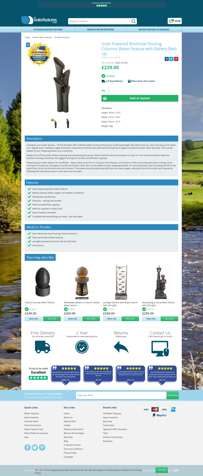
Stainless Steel (31, 421)
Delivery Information (74, 429)
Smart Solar (108, 425)
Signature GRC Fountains (115, 429)
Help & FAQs (70, 421)
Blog (66, 441)
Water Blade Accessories (36, 433)
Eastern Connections (113, 437)
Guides (67, 425)
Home (27, 37)
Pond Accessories (32, 425)
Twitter (35, 447)
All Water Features (62, 37)
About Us (68, 417)
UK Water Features (112, 413)
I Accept (161, 469)
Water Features (31, 413)
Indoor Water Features (100, 29)
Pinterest (42, 447)
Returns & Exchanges (74, 433)
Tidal (105, 433)
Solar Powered (31, 417)
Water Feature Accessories (154, 29)
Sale (26, 437)
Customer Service (72, 444)
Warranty (68, 437)
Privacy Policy (70, 452)
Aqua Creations (110, 417)
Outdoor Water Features (48, 29)
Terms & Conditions (73, 449)
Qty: (103, 90)
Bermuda (107, 421)
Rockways (108, 441)
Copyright (68, 456)
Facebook (27, 447)
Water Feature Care (33, 429)
